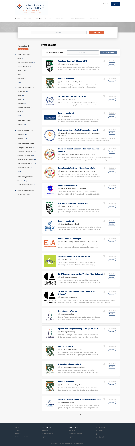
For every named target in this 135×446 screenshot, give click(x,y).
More (19, 82)
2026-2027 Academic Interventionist (74, 256)
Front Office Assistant (68, 186)
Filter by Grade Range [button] (25, 87)
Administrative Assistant (69, 364)
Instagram (102, 434)
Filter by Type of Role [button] (25, 177)
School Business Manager (69, 239)
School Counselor (66, 79)
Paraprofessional (66, 113)
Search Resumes (47, 433)
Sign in (105, 4)
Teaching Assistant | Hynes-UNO (72, 61)
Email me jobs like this (54, 52)
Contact (17, 430)
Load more (81, 415)
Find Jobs (96, 32)
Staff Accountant (65, 346)
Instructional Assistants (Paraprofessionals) (78, 130)
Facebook (102, 427)
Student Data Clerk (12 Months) (72, 96)
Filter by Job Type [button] (24, 121)
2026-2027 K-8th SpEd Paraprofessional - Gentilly (79, 399)
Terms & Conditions (21, 437)
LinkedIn (101, 437)
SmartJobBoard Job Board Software (74, 443)
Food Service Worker (67, 311)
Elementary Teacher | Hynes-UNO (73, 203)
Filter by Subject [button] (23, 54)
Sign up (115, 4)
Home (17, 427)
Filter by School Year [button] (25, 130)
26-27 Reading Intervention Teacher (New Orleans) (80, 274)
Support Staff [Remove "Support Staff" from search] (22, 49)
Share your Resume (75, 433)
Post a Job (45, 430)
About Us (18, 433)
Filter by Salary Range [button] (25, 190)
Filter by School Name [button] (25, 143)
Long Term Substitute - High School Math (76, 168)
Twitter (101, 430)
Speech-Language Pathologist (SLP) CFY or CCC (79, 329)
